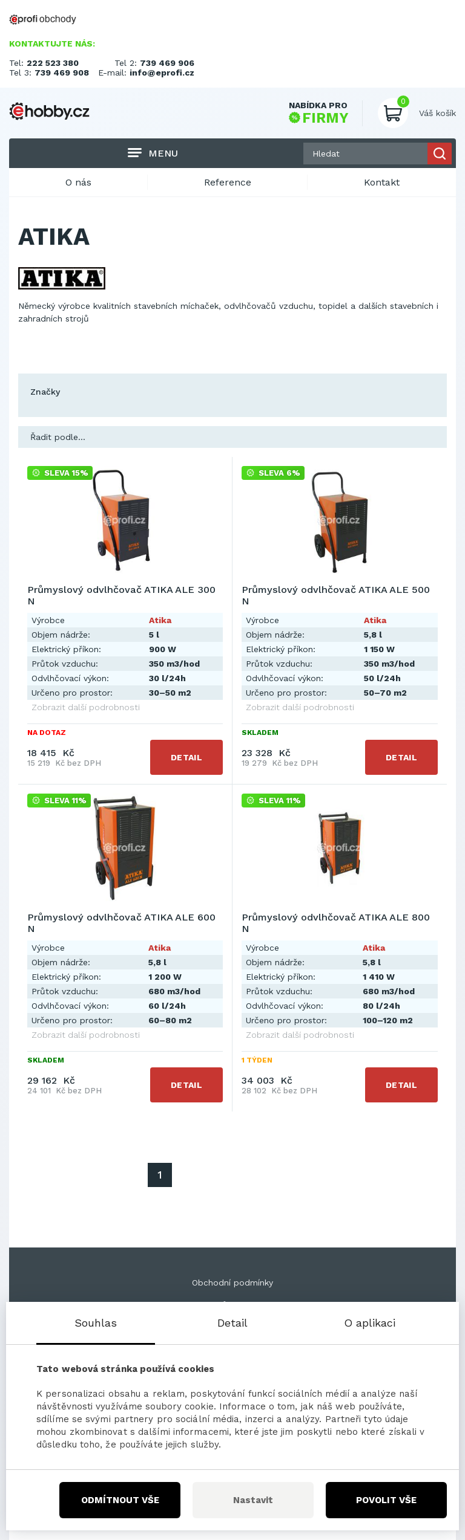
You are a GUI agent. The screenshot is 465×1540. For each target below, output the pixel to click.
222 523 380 (53, 63)
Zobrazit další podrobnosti (85, 707)
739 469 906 (167, 63)
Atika (160, 620)
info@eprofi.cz (162, 72)
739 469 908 (62, 72)
